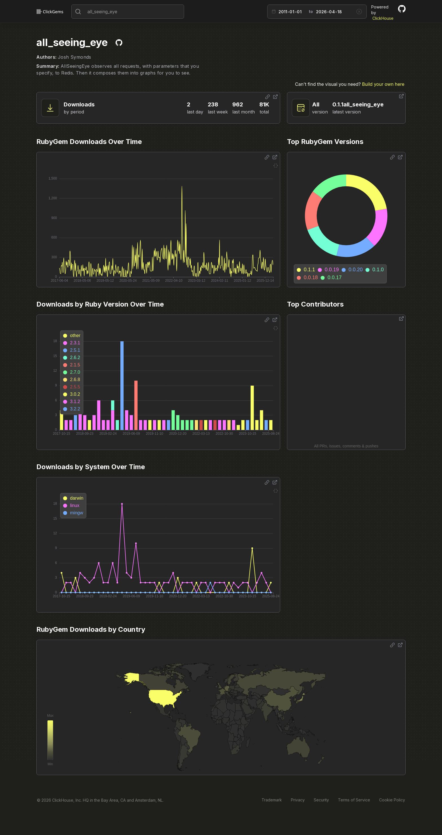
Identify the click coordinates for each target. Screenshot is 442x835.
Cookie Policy (392, 799)
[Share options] (267, 97)
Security (321, 799)
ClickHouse (383, 18)
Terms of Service (354, 799)
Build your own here (383, 84)
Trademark (272, 799)
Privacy (298, 799)
